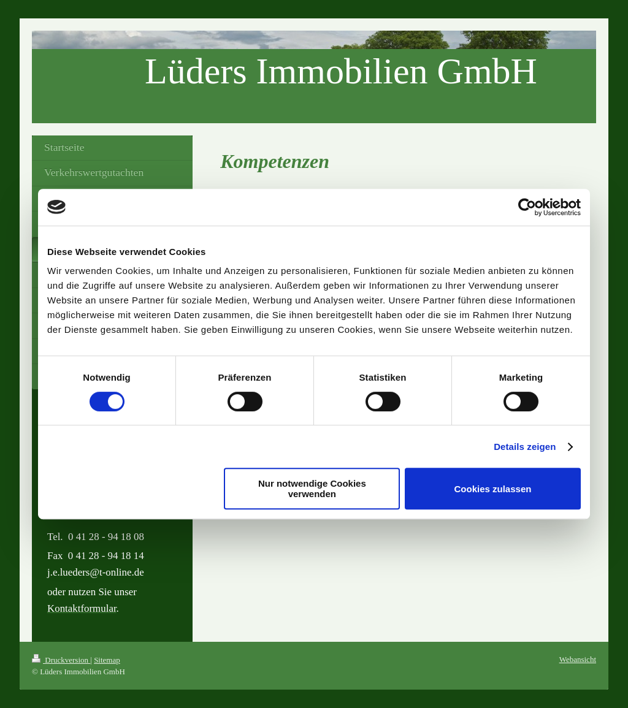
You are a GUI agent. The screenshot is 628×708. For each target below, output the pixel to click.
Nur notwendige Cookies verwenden (312, 488)
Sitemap (107, 659)
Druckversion (61, 659)
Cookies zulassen (493, 489)
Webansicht (577, 659)
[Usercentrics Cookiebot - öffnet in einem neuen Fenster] (527, 207)
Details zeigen (525, 446)
